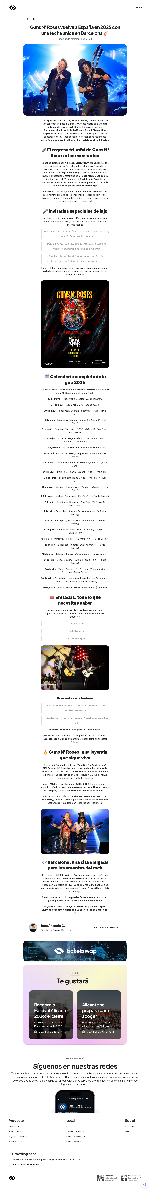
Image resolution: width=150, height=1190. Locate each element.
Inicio (26, 19)
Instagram (129, 1126)
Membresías (14, 1126)
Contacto (70, 1126)
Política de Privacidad (76, 1136)
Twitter (128, 1131)
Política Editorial (73, 1141)
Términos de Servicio (75, 1131)
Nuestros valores (16, 1141)
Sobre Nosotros (16, 1131)
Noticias (37, 19)
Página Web (59, 930)
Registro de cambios (18, 1136)
